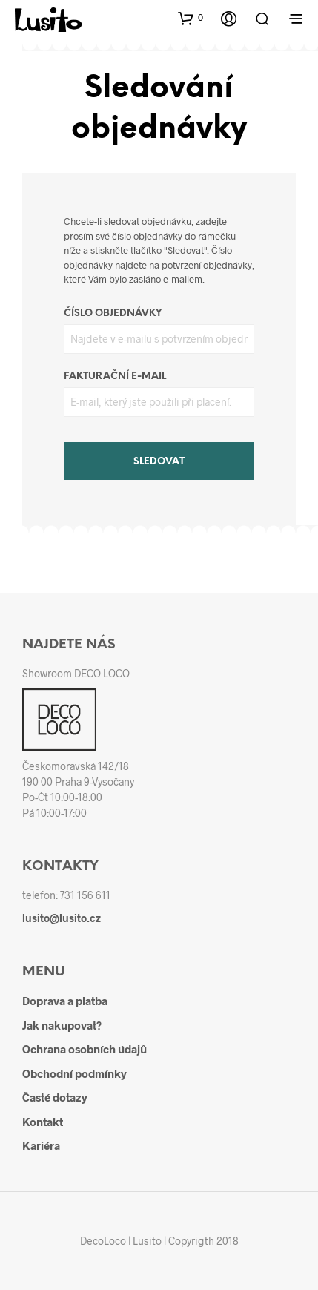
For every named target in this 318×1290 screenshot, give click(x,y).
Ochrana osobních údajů (84, 1049)
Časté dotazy (54, 1097)
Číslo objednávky (113, 313)
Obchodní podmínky (74, 1073)
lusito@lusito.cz (61, 918)
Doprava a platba (64, 1000)
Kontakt (42, 1121)
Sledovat (159, 462)
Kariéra (41, 1145)
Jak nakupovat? (62, 1025)
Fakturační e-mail (115, 376)
